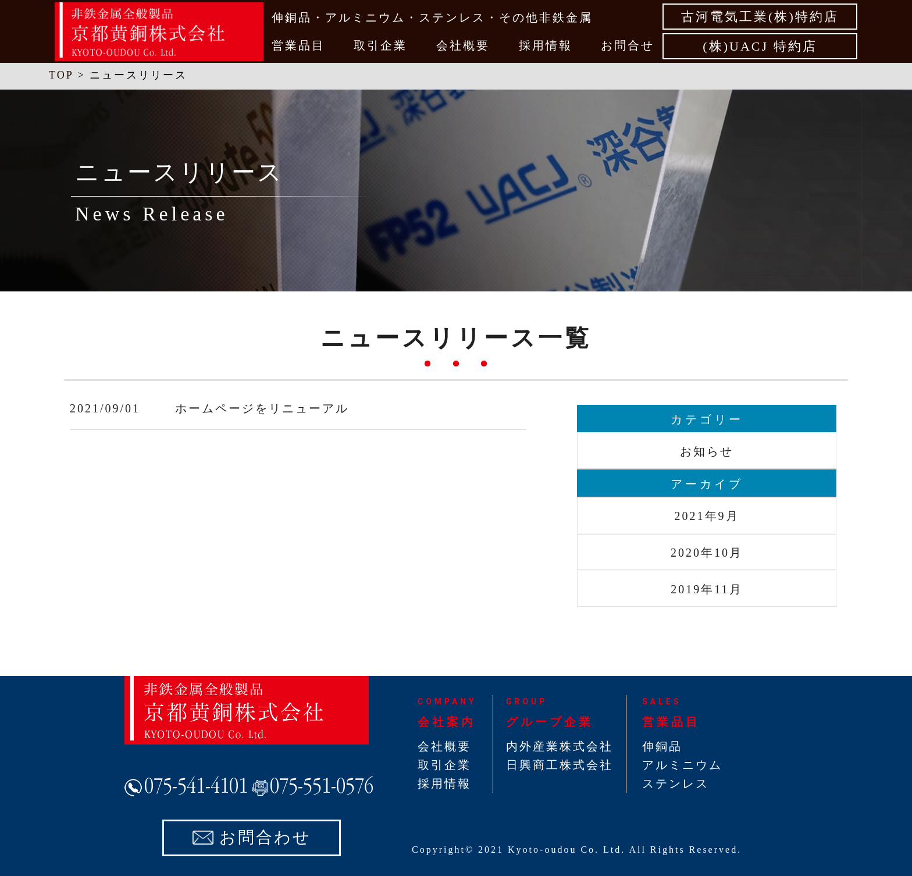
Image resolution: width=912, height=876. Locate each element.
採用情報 (545, 45)
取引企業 (380, 45)
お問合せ (627, 45)
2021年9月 (707, 516)
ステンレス (675, 783)
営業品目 (298, 45)
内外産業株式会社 (559, 746)
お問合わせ (265, 837)
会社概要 (463, 45)
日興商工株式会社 (559, 765)
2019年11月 (706, 589)
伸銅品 (662, 746)
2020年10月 (707, 552)
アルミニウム (682, 765)
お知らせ (706, 451)
